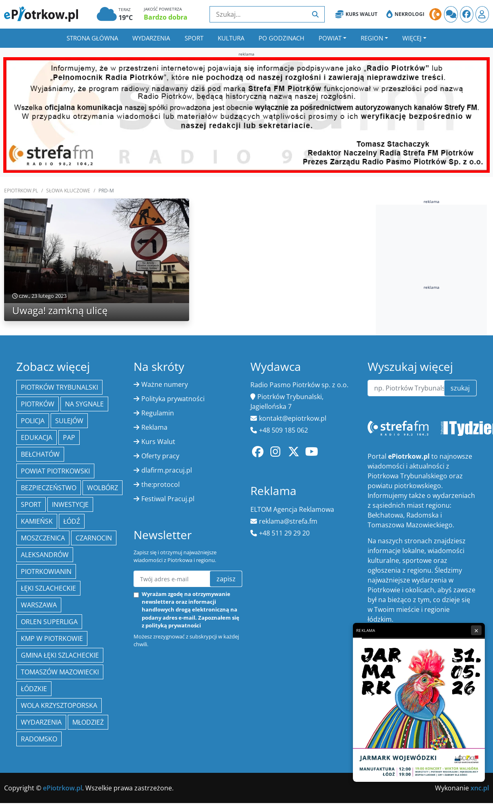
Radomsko (39, 738)
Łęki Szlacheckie (48, 588)
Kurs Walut (356, 14)
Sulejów (69, 420)
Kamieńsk (37, 521)
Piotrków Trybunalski (59, 387)
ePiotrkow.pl (21, 190)
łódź (71, 521)
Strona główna (92, 38)
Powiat (330, 38)
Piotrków (37, 403)
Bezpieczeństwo (48, 487)
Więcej (412, 38)
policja (33, 420)
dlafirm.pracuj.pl (166, 470)
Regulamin (157, 412)
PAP (69, 437)
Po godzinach (281, 38)
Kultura (231, 38)
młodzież (88, 722)
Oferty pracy (160, 455)
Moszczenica (43, 537)
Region (372, 38)
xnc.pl (480, 787)
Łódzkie (34, 688)
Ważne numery (164, 384)
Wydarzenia (151, 38)
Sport (194, 38)
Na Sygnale (84, 403)
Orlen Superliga (49, 621)
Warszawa (39, 604)
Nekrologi (405, 14)
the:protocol (160, 484)
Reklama (154, 427)
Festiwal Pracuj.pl (167, 498)
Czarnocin (94, 537)
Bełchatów (40, 454)
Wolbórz (102, 487)
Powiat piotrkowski (55, 470)
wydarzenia (41, 722)
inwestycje (70, 504)
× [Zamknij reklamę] (476, 630)
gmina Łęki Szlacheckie (60, 655)
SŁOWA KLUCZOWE (68, 190)
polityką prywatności (173, 625)
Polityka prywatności (173, 398)
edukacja (36, 437)
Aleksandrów (45, 554)
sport (31, 504)
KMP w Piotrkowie (52, 638)
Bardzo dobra (165, 17)
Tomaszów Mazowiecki (60, 671)
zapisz (226, 578)
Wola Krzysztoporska (59, 705)
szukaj (460, 388)
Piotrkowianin (46, 571)
